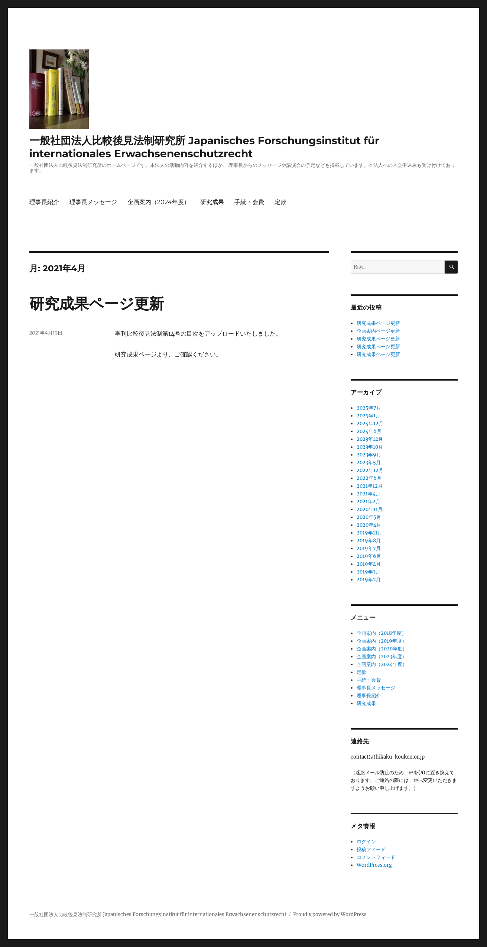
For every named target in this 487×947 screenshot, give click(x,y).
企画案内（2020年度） (382, 649)
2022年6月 (369, 478)
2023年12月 (370, 439)
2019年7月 (369, 548)
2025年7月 (369, 408)
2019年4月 (369, 564)
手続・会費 (249, 202)
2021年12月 (370, 486)
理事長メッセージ (93, 202)
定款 (280, 202)
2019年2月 (369, 579)
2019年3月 (368, 572)
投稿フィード (371, 849)
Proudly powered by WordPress (330, 914)
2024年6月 (369, 431)
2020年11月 (370, 509)
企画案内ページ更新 (378, 331)
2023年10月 (370, 447)
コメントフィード (376, 857)
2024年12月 (370, 423)
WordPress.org (374, 865)
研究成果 (212, 202)
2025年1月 (368, 416)
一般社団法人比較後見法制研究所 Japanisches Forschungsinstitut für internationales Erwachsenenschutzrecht (204, 147)
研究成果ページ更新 (96, 303)
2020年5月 (369, 517)
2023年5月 (369, 462)
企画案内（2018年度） (381, 633)
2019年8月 (369, 540)
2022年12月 (370, 470)
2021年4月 (368, 494)
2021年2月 (368, 501)
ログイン (366, 841)
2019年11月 (369, 533)
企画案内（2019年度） (382, 641)
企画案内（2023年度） (382, 656)
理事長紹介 (44, 202)
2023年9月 (369, 455)
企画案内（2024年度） (158, 202)
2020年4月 (369, 525)
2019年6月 (369, 556)
